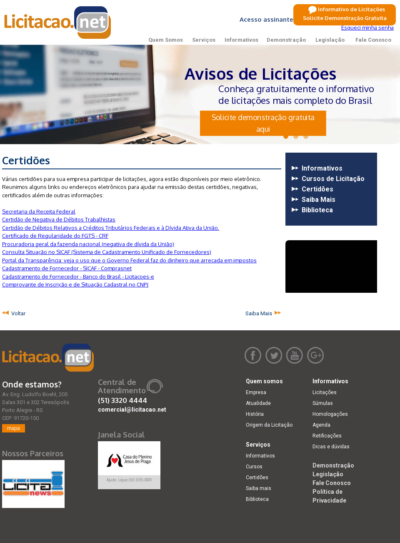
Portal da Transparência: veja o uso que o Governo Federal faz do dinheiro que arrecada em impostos (129, 260)
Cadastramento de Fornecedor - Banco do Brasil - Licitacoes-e (78, 276)
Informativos (241, 40)
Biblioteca (257, 499)
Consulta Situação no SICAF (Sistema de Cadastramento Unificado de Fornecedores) (106, 252)
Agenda (321, 425)
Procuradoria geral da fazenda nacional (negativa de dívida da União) (88, 244)
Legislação (330, 40)
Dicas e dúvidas (331, 447)
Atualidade (258, 403)
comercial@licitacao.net (132, 409)
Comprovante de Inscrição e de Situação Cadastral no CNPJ (75, 284)
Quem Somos (165, 40)
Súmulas (322, 403)
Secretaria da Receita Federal (38, 211)
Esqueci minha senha (367, 27)
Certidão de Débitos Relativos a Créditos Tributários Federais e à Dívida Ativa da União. (110, 227)
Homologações (330, 414)
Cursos (254, 467)
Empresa (256, 392)
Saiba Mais (260, 313)
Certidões (257, 477)
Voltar (17, 313)
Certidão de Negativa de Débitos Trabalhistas (58, 219)
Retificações (327, 436)
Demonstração (286, 40)
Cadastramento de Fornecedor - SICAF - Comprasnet (67, 268)
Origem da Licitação (269, 425)
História (255, 414)
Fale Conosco (373, 40)
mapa (13, 428)
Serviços (203, 40)
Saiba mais (258, 488)
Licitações (324, 392)
